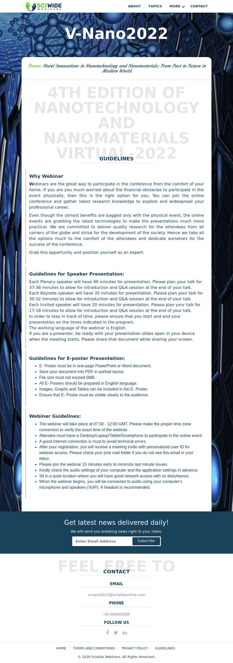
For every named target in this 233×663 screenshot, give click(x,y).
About (134, 6)
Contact (199, 6)
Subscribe (146, 541)
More (174, 6)
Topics (155, 6)
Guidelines (165, 648)
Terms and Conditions (94, 648)
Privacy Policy (135, 648)
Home (61, 648)
